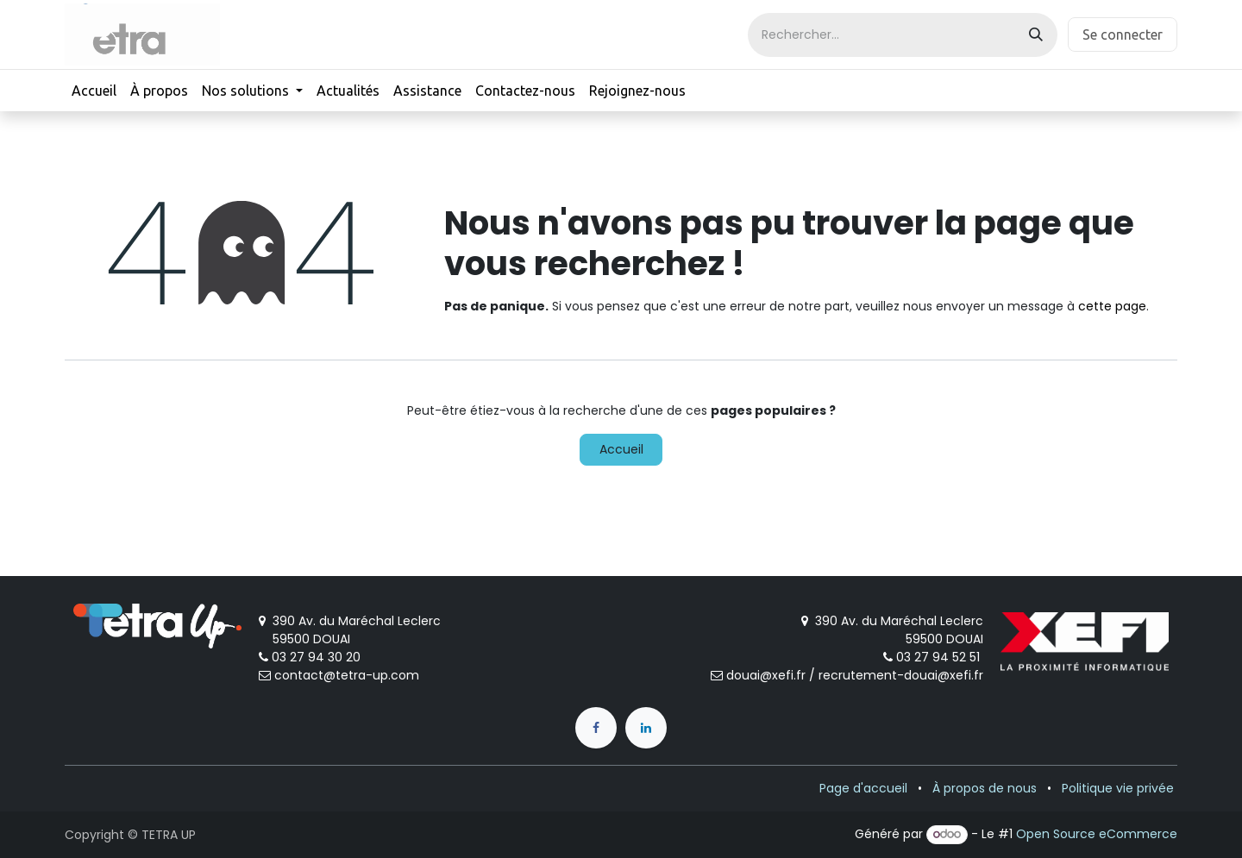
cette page (1112, 306)
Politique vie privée (1118, 788)
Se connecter (1122, 34)
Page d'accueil (863, 788)
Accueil (621, 449)
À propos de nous (984, 788)
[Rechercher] (1035, 35)
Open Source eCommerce (1096, 833)
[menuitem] (94, 90)
